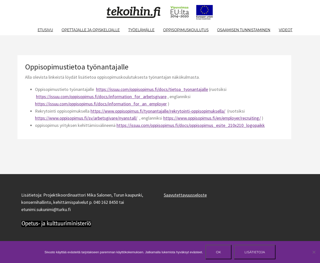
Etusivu (45, 30)
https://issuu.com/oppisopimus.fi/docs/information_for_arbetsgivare (101, 96)
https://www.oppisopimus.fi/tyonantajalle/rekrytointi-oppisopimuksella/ (157, 111)
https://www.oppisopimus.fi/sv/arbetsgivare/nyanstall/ (86, 118)
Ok (218, 252)
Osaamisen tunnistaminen (243, 30)
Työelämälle (141, 30)
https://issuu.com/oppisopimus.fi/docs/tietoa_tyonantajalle (152, 89)
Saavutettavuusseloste (185, 195)
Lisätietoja (254, 252)
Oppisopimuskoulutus (185, 30)
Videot (285, 30)
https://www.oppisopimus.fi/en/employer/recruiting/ (212, 118)
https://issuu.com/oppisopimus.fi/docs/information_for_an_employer (101, 104)
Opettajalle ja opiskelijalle (91, 30)
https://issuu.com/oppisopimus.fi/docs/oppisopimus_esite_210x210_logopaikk (190, 125)
